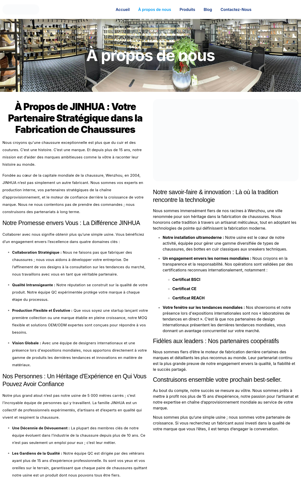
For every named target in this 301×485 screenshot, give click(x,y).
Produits (187, 9)
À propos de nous (154, 9)
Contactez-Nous (236, 9)
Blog (208, 9)
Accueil (123, 9)
